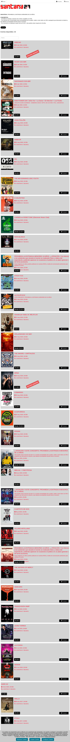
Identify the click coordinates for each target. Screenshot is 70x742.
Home (3, 1)
